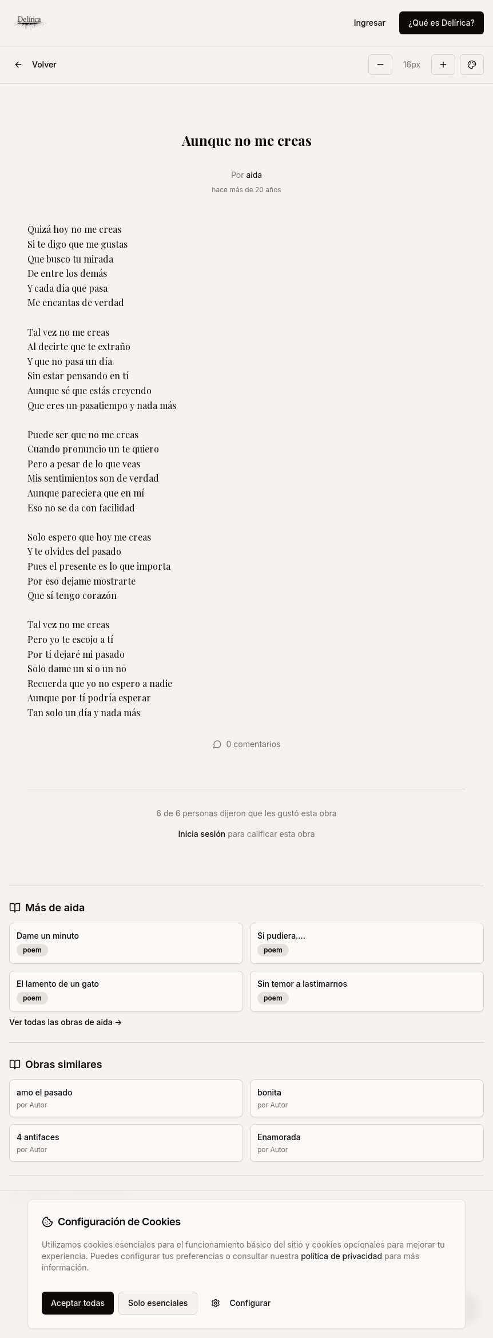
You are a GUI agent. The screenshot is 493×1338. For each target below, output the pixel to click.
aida (254, 175)
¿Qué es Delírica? (441, 22)
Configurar (241, 1303)
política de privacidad (341, 1256)
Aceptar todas (78, 1303)
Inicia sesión (202, 834)
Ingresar (369, 22)
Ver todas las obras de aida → (65, 1022)
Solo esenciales (158, 1303)
